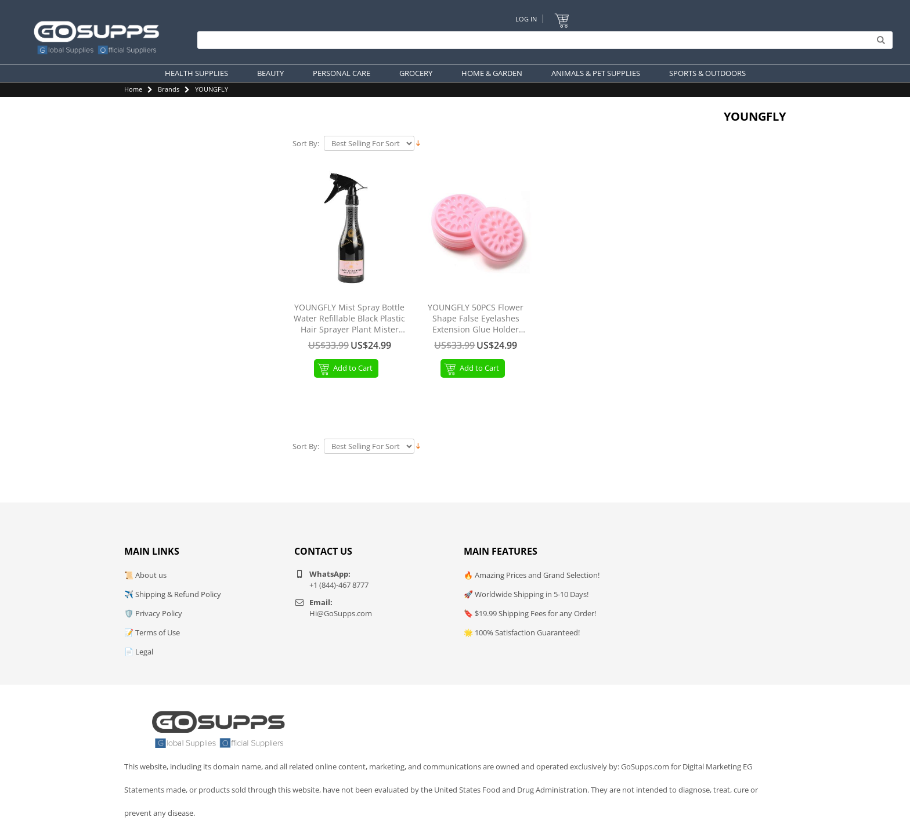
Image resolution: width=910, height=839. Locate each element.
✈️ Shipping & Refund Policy (172, 594)
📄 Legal (138, 651)
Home (133, 89)
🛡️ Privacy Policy (153, 613)
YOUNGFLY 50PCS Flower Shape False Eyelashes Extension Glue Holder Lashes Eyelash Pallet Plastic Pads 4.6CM (475, 318)
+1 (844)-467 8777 (339, 585)
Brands (168, 89)
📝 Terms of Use (152, 632)
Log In (526, 19)
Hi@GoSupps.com (340, 613)
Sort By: (305, 143)
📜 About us (145, 575)
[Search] (542, 40)
